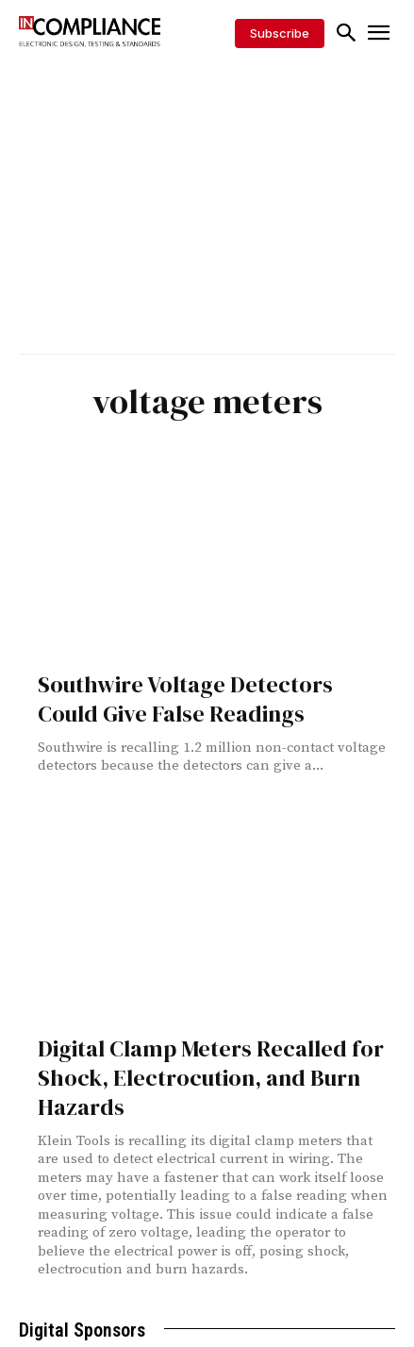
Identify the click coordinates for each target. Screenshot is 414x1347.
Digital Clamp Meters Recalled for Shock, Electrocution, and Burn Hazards (211, 1077)
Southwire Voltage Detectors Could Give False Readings (185, 699)
